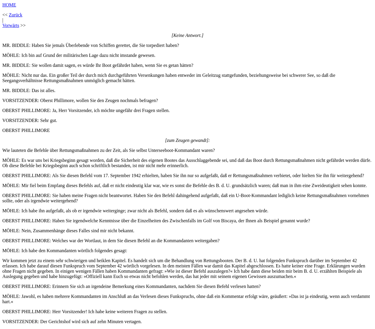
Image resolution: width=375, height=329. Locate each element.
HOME (9, 4)
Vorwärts (10, 25)
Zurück (15, 14)
